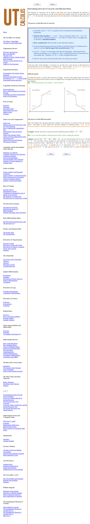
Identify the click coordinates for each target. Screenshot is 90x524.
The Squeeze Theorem (10, 142)
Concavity (6, 403)
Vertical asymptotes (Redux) (11, 179)
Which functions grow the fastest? (13, 177)
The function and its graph (15, 78)
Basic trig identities (9, 54)
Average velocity (8, 190)
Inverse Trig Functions (10, 96)
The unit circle (7, 55)
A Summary (6, 282)
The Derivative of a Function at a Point (15, 198)
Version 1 (6, 261)
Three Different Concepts (11, 507)
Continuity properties (9, 156)
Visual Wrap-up (8, 410)
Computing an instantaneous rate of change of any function (14, 194)
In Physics (6, 302)
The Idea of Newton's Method (12, 450)
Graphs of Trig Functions (10, 64)
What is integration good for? (12, 494)
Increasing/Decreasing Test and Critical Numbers (12, 395)
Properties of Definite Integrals (12, 493)
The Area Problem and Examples (13, 479)
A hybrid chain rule (9, 266)
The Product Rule (8, 232)
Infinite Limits (7, 112)
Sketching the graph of (11, 209)
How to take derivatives (10, 343)
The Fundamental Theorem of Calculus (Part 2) (12, 509)
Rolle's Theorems (8, 382)
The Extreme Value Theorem (12, 368)
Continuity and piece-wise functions (14, 154)
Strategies (6, 439)
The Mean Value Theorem (11, 384)
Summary (6, 114)
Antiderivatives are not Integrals (13, 469)
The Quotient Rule (8, 234)
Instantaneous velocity (10, 191)
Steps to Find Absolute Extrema (13, 371)
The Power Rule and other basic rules (14, 222)
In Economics (7, 304)
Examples (6, 277)
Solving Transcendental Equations (13, 453)
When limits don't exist (10, 110)
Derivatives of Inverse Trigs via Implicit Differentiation (12, 279)
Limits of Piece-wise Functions (12, 140)
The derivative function (10, 207)
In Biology (6, 306)
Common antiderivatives (10, 466)
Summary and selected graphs (12, 180)
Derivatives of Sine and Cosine (12, 245)
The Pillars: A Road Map (10, 41)
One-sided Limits (8, 109)
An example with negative (12, 334)
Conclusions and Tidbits (10, 357)
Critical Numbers (8, 369)
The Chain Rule (8, 350)
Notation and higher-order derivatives (14, 212)
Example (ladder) (8, 318)
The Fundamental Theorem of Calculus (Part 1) (12, 513)
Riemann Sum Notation (10, 480)
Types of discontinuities (10, 158)
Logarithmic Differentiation (11, 293)
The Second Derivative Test (11, 408)
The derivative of (9, 223)
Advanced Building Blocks (11, 347)
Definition (6, 107)
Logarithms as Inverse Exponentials (14, 94)
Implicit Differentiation (10, 353)
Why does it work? (9, 264)
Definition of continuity (10, 152)
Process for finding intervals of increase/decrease (12, 399)
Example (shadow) (9, 320)
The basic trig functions (10, 52)
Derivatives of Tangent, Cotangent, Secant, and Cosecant (13, 247)
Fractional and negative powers (12, 77)
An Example (7, 452)
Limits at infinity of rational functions (14, 175)
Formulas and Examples (10, 291)
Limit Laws (6, 123)
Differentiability (8, 211)
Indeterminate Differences (11, 425)
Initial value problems (9, 468)
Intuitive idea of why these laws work (14, 125)
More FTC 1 (7, 516)
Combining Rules (8, 352)
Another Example (8, 441)
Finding (6, 385)
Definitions (6, 366)
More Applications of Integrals (12, 496)
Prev (37, 4)
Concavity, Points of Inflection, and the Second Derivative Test (15, 406)
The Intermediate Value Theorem (13, 159)
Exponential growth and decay (12, 80)
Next (53, 4)
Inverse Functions (8, 89)
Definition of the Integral (10, 491)
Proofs (5, 430)
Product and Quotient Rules (11, 348)
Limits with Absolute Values (11, 135)
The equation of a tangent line (12, 196)
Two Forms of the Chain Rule (12, 259)
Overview (6, 105)
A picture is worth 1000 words (12, 43)
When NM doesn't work (10, 455)
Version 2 (6, 263)
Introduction (7, 275)
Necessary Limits (8, 243)
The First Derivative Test (10, 401)
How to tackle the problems (11, 316)
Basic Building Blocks (10, 345)
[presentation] (14, 78)
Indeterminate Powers (9, 427)
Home (5, 32)
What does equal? (9, 421)
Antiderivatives (8, 464)
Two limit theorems (9, 126)
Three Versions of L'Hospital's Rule (14, 428)
